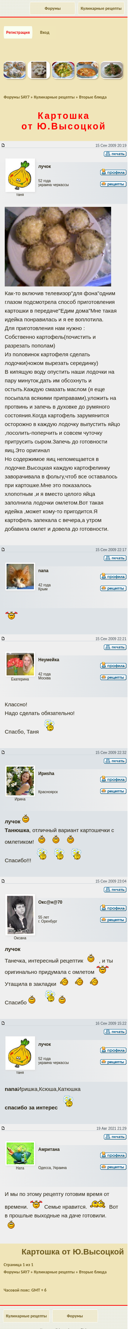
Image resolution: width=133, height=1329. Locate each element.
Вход (44, 28)
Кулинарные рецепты (101, 8)
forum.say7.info (77, 1327)
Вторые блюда (93, 93)
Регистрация (18, 28)
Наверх (98, 1315)
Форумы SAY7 (17, 93)
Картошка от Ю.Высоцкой (63, 117)
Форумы (52, 8)
